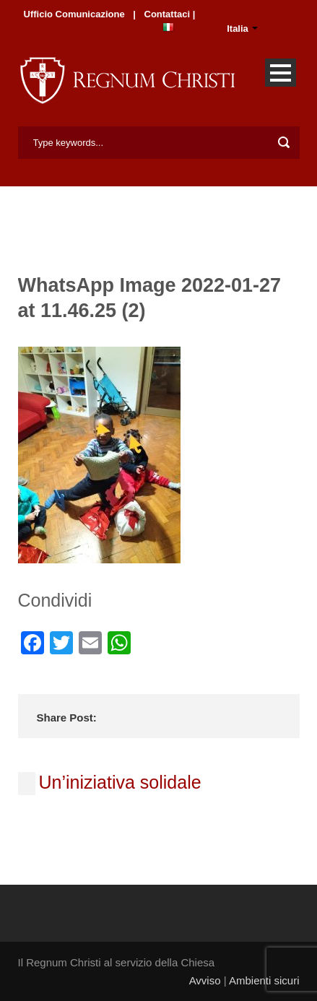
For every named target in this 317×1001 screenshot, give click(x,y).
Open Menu (280, 72)
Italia (237, 28)
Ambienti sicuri (264, 980)
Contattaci (168, 14)
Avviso (205, 980)
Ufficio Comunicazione (74, 14)
